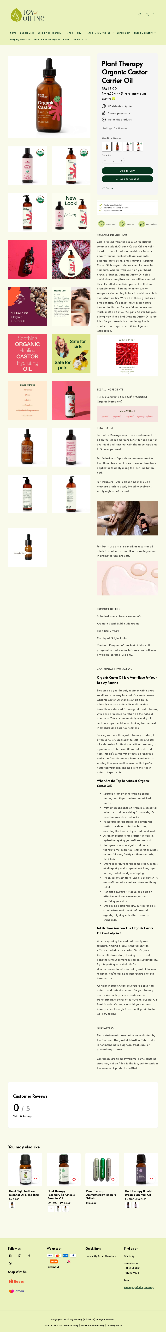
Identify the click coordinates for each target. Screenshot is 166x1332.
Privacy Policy (71, 1325)
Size (112, 137)
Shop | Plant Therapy (49, 32)
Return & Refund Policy (92, 1325)
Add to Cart (127, 170)
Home (13, 32)
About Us (78, 39)
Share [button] (107, 188)
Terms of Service (53, 1325)
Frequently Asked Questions (100, 1256)
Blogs (66, 39)
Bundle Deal (27, 32)
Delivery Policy (114, 1325)
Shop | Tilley (74, 32)
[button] (140, 14)
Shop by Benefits (143, 32)
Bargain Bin (123, 32)
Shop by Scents (18, 39)
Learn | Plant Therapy (45, 39)
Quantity (106, 155)
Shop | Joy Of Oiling (99, 32)
